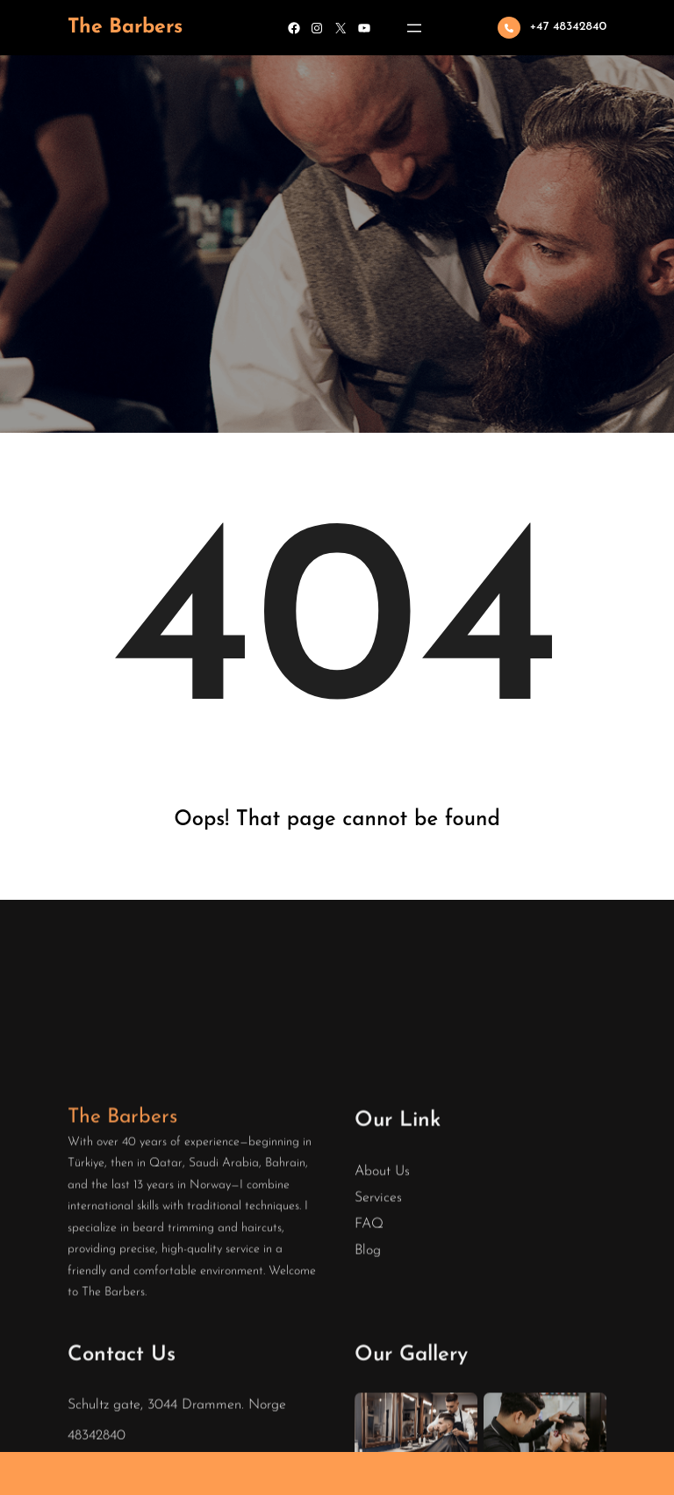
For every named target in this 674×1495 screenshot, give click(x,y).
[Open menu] (414, 28)
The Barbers (125, 28)
